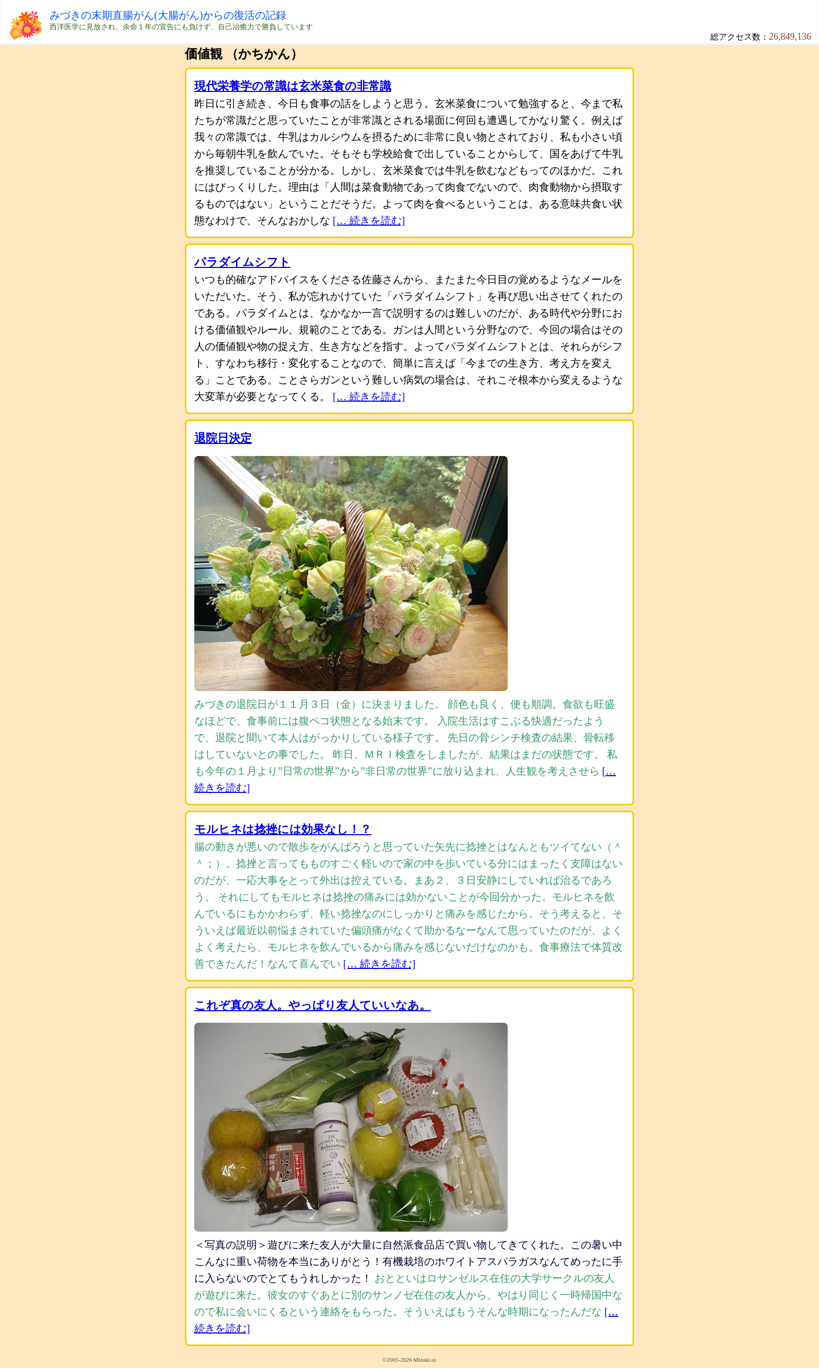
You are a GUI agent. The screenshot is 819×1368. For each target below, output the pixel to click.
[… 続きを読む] (369, 220)
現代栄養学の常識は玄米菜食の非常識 (292, 85)
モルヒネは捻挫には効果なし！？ (282, 829)
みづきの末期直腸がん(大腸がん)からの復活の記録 (168, 15)
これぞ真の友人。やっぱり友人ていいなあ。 (312, 1005)
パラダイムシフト (242, 261)
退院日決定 (223, 438)
